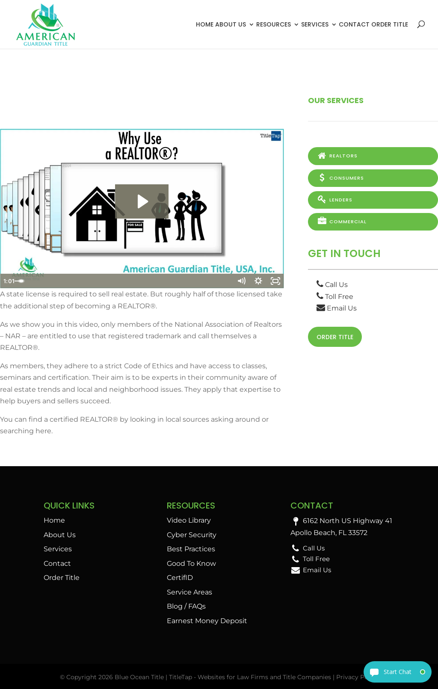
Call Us (332, 284)
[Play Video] (8, 281)
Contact (354, 24)
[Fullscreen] (275, 281)
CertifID (180, 578)
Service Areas (189, 592)
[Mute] (241, 281)
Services (314, 24)
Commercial (342, 220)
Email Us (337, 307)
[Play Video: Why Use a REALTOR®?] (142, 201)
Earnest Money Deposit (207, 621)
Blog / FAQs (186, 606)
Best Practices (191, 549)
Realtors (337, 155)
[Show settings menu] (258, 281)
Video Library (189, 520)
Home (204, 24)
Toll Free (335, 295)
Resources (273, 24)
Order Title (389, 24)
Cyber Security (191, 535)
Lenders (334, 198)
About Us (230, 24)
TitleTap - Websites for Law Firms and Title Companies (250, 677)
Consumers (340, 177)
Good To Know (191, 563)
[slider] (132, 281)
